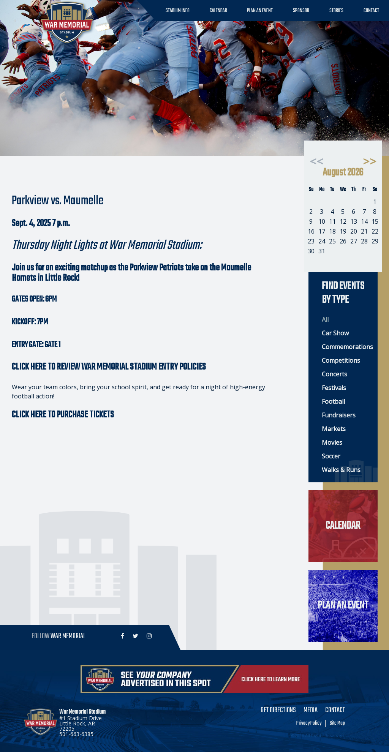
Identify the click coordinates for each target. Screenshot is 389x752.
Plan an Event (260, 10)
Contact (371, 10)
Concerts (334, 374)
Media (311, 710)
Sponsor (301, 10)
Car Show (335, 333)
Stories (336, 10)
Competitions (341, 360)
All (325, 319)
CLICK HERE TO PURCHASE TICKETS (63, 415)
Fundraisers (339, 415)
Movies (332, 442)
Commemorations (346, 347)
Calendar (218, 10)
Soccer (331, 456)
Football (333, 401)
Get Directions (278, 710)
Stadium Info (178, 10)
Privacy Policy (308, 723)
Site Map (337, 723)
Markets (334, 429)
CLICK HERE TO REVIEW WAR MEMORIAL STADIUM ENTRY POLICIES (109, 367)
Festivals (334, 388)
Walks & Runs (341, 470)
